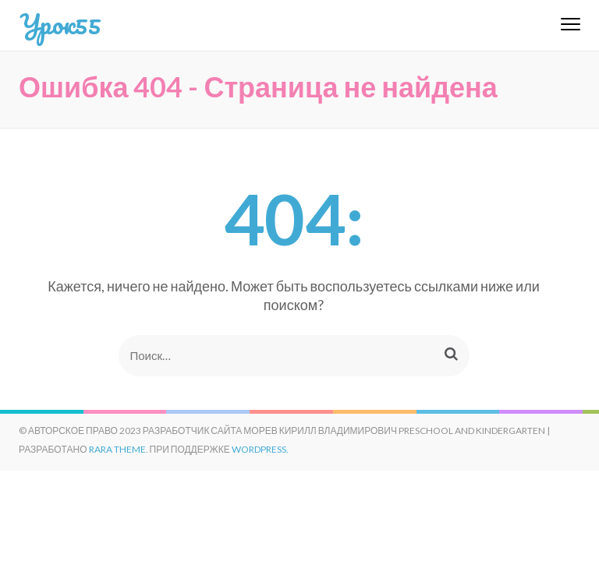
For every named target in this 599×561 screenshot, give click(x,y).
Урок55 (60, 23)
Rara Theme (117, 449)
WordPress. (260, 449)
